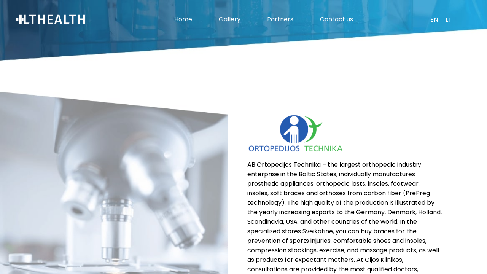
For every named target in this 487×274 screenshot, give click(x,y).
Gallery (229, 19)
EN (434, 19)
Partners (280, 19)
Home (183, 19)
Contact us (336, 19)
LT (449, 19)
